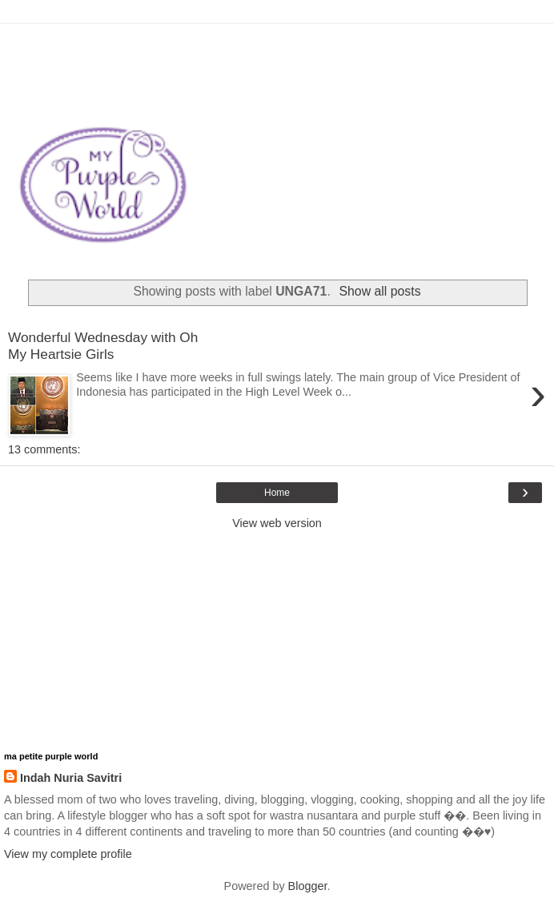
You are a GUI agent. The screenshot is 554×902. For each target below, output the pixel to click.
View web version (277, 523)
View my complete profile (68, 854)
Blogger (307, 886)
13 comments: (44, 449)
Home (277, 492)
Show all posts (380, 291)
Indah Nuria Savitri (71, 777)
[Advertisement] (277, 44)
